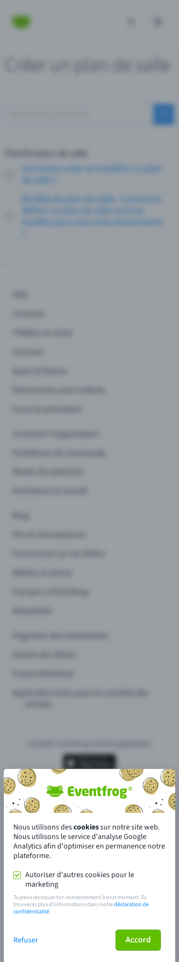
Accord (138, 940)
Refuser (25, 940)
